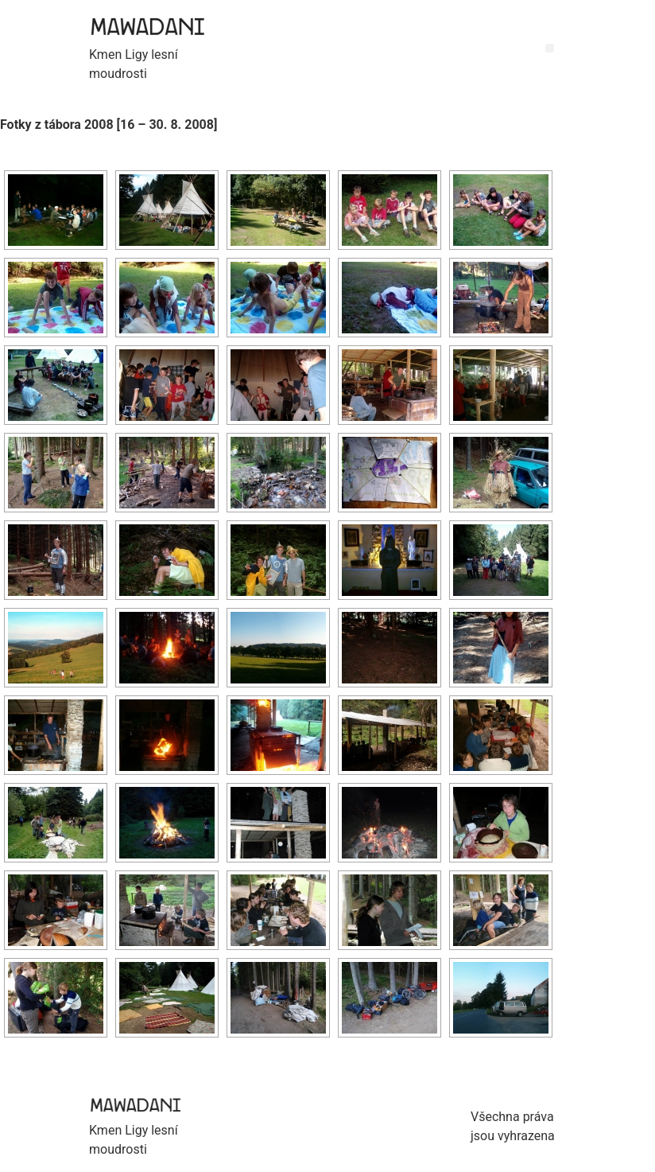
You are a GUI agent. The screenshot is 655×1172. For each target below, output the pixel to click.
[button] (549, 48)
